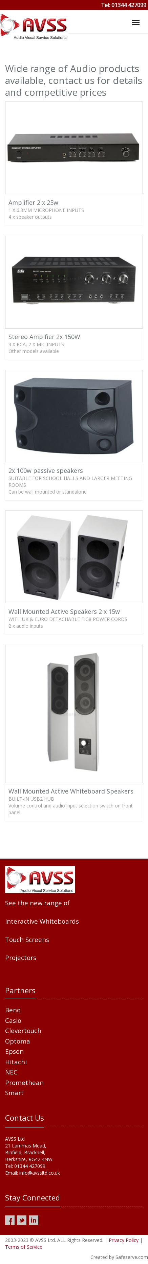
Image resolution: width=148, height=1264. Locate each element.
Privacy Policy (124, 1240)
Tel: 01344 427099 (123, 5)
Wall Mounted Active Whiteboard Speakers (70, 791)
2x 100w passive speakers (45, 470)
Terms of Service (23, 1247)
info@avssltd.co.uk (39, 1173)
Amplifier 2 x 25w (33, 202)
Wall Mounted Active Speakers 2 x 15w (64, 611)
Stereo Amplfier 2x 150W (44, 337)
